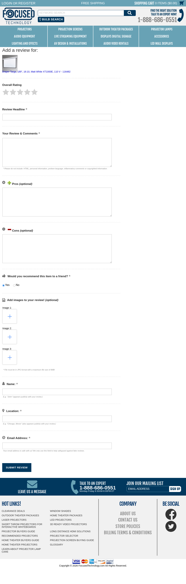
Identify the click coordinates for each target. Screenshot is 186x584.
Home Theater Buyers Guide (20, 540)
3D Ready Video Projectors (68, 524)
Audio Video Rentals (116, 43)
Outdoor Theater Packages (116, 29)
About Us (128, 513)
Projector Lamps (161, 29)
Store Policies (127, 526)
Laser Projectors (14, 519)
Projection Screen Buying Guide (72, 540)
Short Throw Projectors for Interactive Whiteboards (22, 525)
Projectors (25, 29)
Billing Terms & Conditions (128, 532)
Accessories (161, 36)
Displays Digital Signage (116, 36)
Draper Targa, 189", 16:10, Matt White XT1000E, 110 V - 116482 (36, 71)
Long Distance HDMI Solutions (70, 531)
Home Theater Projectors (19, 544)
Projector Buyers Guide (18, 531)
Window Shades (60, 511)
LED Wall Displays (162, 43)
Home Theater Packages (66, 515)
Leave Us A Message (32, 491)
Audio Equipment (24, 36)
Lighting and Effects (24, 43)
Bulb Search (51, 19)
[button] (5, 92)
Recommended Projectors (20, 535)
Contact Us (127, 520)
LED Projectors (61, 519)
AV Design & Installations (70, 43)
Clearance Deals (13, 511)
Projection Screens (70, 29)
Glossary (56, 544)
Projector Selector (64, 535)
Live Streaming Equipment (70, 36)
